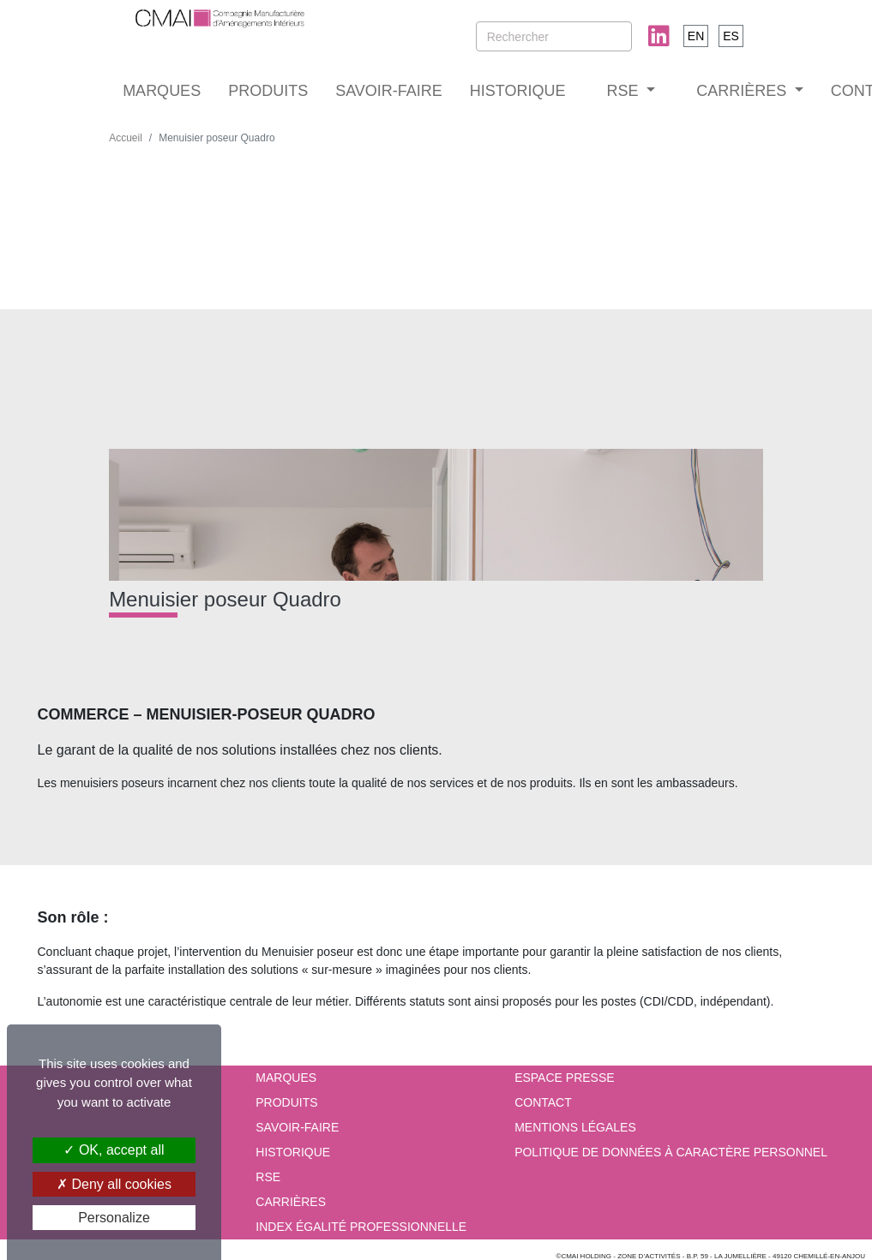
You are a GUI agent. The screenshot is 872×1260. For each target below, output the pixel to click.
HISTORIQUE (518, 90)
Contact (543, 1102)
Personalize (114, 1217)
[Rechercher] (554, 36)
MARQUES (162, 90)
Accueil (125, 138)
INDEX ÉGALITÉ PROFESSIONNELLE (361, 1226)
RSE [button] (625, 90)
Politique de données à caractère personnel (670, 1152)
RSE (268, 1177)
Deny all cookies (114, 1184)
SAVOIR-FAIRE (388, 90)
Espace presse (564, 1077)
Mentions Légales (575, 1127)
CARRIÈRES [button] (743, 90)
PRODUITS (268, 90)
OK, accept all (113, 1150)
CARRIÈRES (291, 1202)
